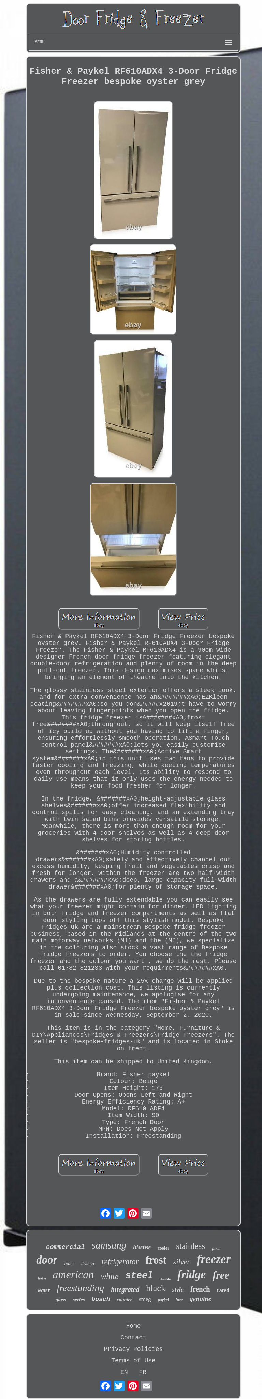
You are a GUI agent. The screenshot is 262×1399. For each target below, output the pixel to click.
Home (133, 1326)
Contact (133, 1337)
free (221, 1275)
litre (179, 1299)
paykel (163, 1300)
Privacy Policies (133, 1349)
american (73, 1274)
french (200, 1289)
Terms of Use (133, 1360)
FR (142, 1372)
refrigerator (120, 1261)
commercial (65, 1247)
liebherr (87, 1263)
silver (181, 1261)
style (178, 1289)
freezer (214, 1259)
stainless (190, 1246)
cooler (163, 1248)
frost (155, 1260)
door (46, 1260)
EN (124, 1372)
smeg (145, 1299)
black (155, 1288)
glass (61, 1299)
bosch (101, 1299)
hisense (142, 1247)
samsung (109, 1245)
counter (124, 1299)
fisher (216, 1249)
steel (139, 1276)
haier (69, 1263)
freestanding (80, 1288)
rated (223, 1290)
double (165, 1279)
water (44, 1290)
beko (42, 1279)
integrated (125, 1289)
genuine (200, 1298)
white (109, 1276)
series (79, 1299)
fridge (191, 1274)
